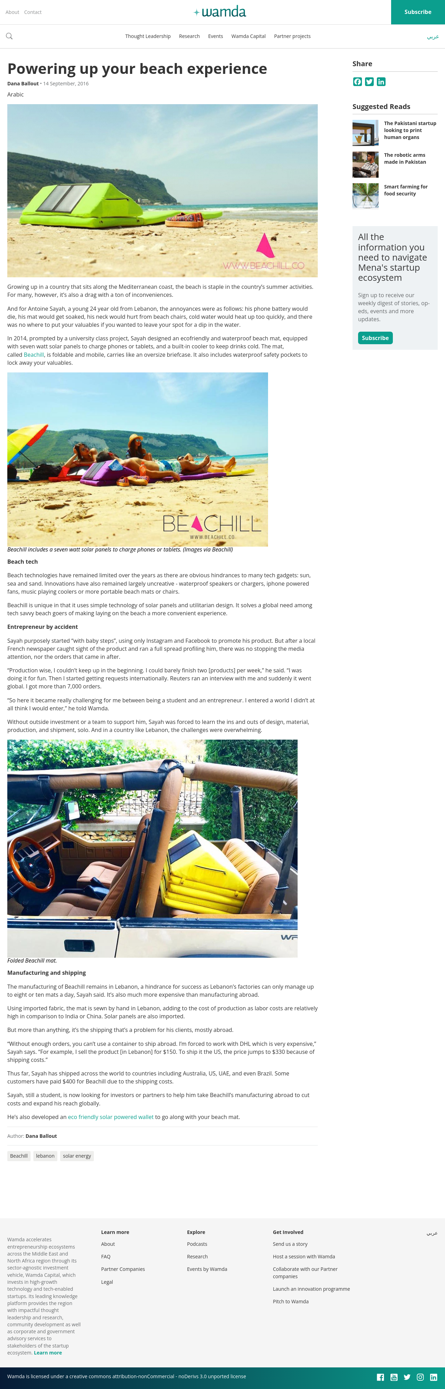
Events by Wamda (207, 1269)
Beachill (34, 354)
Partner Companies (123, 1269)
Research (189, 36)
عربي (433, 36)
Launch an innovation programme (311, 1289)
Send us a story (290, 1244)
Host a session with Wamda (304, 1256)
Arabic (15, 94)
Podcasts (197, 1244)
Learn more (48, 1352)
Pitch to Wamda (291, 1301)
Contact (32, 12)
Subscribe (418, 12)
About (12, 12)
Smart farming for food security (406, 190)
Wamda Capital (249, 36)
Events (215, 36)
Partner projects (292, 36)
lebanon (45, 1155)
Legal (107, 1282)
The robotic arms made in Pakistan (405, 158)
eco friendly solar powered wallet (111, 1117)
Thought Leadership (148, 36)
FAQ (106, 1256)
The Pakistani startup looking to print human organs (410, 130)
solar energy (77, 1155)
